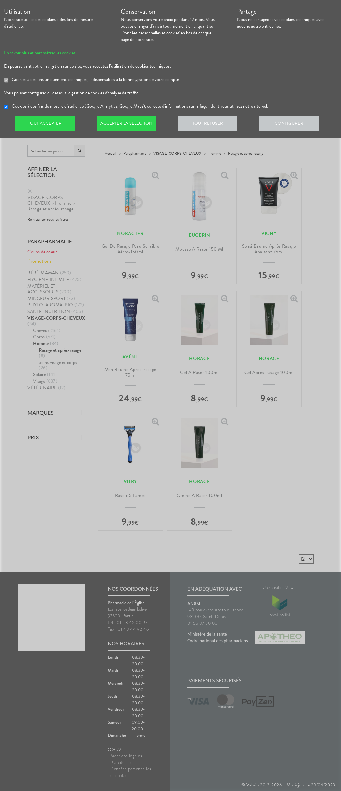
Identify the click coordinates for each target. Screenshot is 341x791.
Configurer (295, 125)
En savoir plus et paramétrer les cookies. (40, 53)
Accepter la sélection (129, 125)
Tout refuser (212, 125)
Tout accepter (45, 125)
